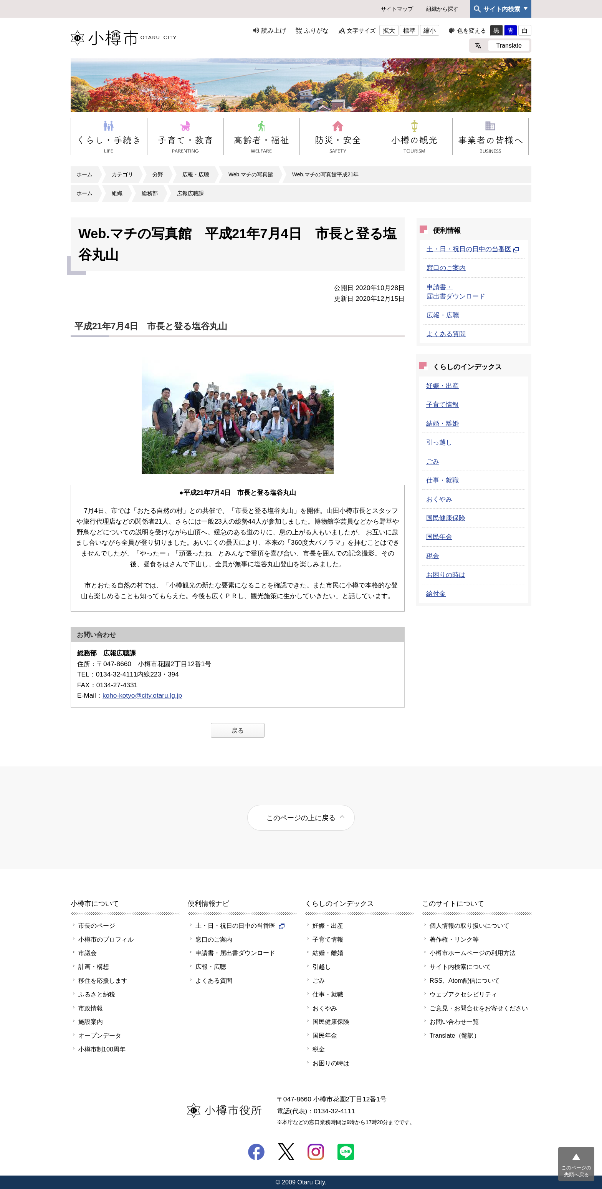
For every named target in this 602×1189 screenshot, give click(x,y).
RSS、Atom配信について (465, 980)
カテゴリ (122, 174)
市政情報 (90, 1008)
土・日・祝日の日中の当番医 (473, 249)
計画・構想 (93, 966)
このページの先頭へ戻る (576, 1171)
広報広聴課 (190, 193)
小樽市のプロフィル (106, 939)
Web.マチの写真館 (250, 174)
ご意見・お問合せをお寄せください (479, 1008)
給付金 (436, 593)
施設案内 (90, 1021)
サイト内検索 (501, 8)
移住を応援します (102, 980)
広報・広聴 (195, 174)
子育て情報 (442, 404)
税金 (432, 556)
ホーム (84, 174)
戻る (238, 730)
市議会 (87, 952)
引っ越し (439, 442)
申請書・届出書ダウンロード (235, 952)
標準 (409, 30)
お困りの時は (445, 575)
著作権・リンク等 (454, 939)
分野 (157, 174)
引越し (322, 966)
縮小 (429, 30)
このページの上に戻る (301, 818)
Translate (509, 45)
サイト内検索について (460, 966)
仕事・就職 (442, 480)
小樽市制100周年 (102, 1049)
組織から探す (442, 9)
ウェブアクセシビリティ (463, 994)
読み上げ (273, 30)
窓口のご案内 (446, 268)
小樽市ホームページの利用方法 (473, 952)
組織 (117, 193)
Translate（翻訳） (455, 1035)
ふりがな (316, 30)
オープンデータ (99, 1035)
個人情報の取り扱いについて (469, 925)
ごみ (432, 461)
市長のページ (96, 925)
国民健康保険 (445, 518)
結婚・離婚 (442, 423)
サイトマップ (397, 9)
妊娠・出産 (442, 386)
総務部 (150, 193)
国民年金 (439, 537)
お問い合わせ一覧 (454, 1021)
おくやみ (439, 499)
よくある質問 (446, 334)
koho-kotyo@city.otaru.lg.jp (142, 695)
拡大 (389, 30)
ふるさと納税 (96, 994)
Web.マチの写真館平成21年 (325, 174)
